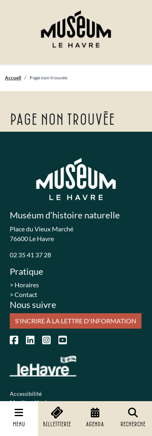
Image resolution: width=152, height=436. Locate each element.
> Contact (23, 294)
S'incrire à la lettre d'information (75, 321)
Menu (19, 417)
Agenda (95, 417)
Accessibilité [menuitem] (26, 393)
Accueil (13, 78)
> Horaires (24, 285)
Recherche (133, 417)
